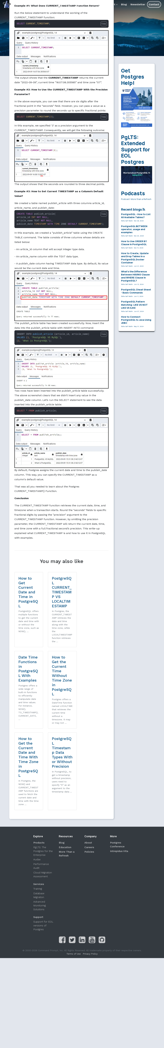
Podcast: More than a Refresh (136, 199)
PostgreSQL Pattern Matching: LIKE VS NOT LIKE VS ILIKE (134, 304)
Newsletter (138, 4)
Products (94, 4)
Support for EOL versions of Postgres (43, 847)
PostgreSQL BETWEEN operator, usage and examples (134, 229)
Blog (124, 4)
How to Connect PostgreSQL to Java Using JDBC (136, 319)
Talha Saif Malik (127, 221)
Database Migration (38, 817)
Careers (89, 769)
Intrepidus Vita (119, 773)
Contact (154, 4)
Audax (37, 781)
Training (37, 810)
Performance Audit (41, 788)
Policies (89, 773)
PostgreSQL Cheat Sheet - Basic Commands (136, 291)
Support (111, 4)
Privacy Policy (90, 876)
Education (65, 769)
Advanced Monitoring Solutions (39, 827)
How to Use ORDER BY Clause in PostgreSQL (134, 243)
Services (77, 4)
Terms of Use (73, 876)
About (63, 4)
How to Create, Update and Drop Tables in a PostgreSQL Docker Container (135, 258)
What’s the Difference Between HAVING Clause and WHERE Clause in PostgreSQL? (135, 276)
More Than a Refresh (66, 775)
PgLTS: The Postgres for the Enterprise (43, 773)
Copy (104, 24)
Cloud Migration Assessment (42, 796)
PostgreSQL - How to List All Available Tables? (136, 216)
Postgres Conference (117, 766)
